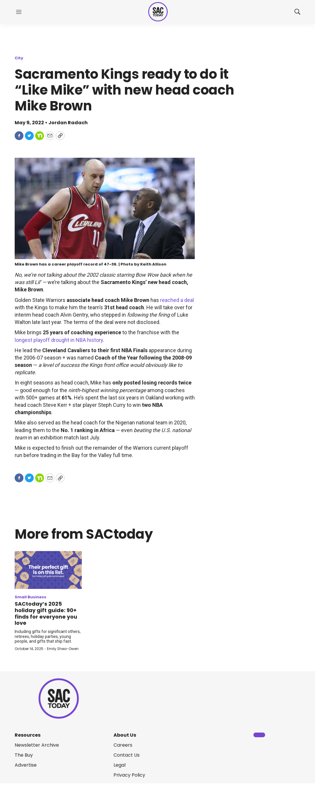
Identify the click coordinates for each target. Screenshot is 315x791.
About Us (125, 735)
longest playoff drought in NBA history (59, 340)
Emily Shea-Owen (63, 648)
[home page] (158, 12)
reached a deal (177, 300)
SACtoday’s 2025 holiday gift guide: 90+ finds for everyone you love (46, 613)
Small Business (30, 597)
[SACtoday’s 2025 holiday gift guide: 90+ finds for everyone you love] (48, 570)
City (19, 58)
